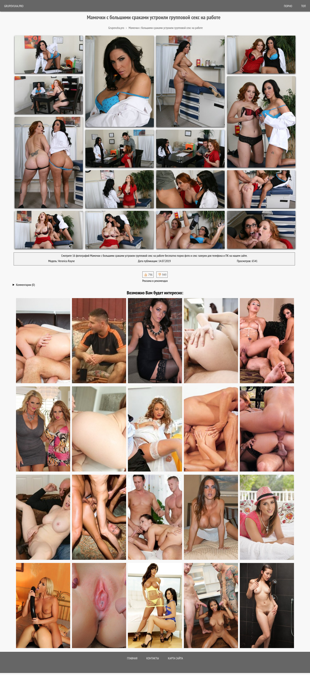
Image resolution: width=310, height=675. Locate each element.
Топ (303, 6)
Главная (132, 658)
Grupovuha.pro (14, 6)
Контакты (152, 658)
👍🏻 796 (148, 275)
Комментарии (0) (25, 285)
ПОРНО (288, 6)
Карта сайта (175, 658)
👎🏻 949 (162, 275)
